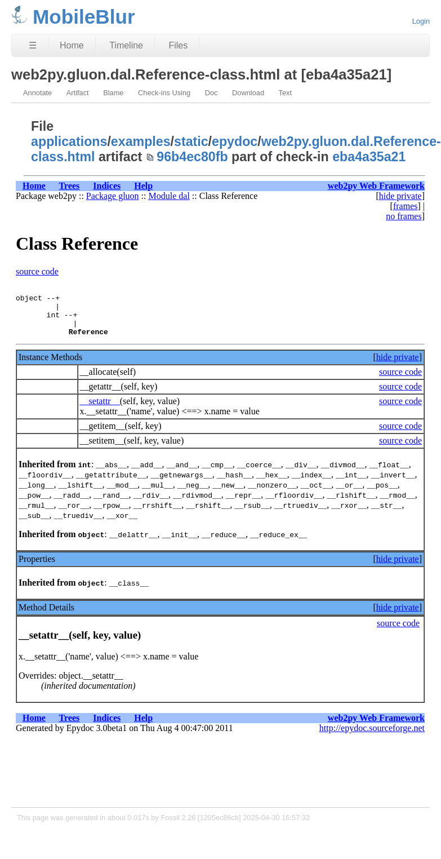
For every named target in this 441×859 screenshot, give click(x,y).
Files (178, 45)
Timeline (126, 45)
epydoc (234, 141)
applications (69, 141)
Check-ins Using (164, 92)
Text (285, 92)
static (191, 141)
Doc (211, 92)
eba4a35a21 (369, 156)
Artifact (77, 92)
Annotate (37, 92)
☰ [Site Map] (33, 45)
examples (141, 141)
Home (72, 45)
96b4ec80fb (192, 156)
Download (248, 92)
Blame (113, 92)
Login (421, 21)
